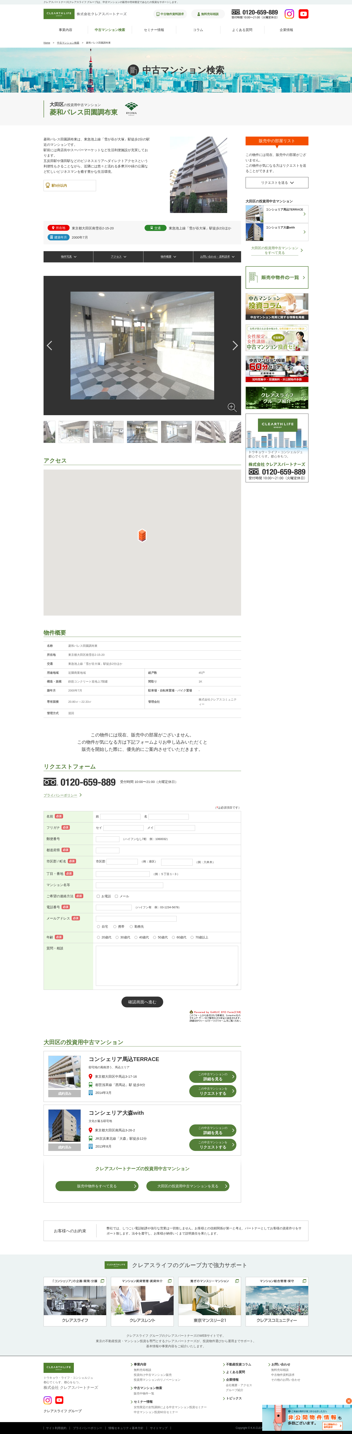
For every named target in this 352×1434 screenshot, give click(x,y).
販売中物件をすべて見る (97, 1186)
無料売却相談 (142, 1370)
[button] (142, 536)
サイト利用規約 (56, 1428)
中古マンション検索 (110, 30)
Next (233, 345)
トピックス (234, 1398)
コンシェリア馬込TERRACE (124, 1059)
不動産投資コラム (238, 1364)
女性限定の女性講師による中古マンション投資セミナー (170, 1407)
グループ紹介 (234, 1390)
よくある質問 (242, 30)
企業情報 (286, 30)
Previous (51, 345)
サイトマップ (158, 1428)
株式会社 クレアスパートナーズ (71, 1383)
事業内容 (65, 30)
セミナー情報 (154, 30)
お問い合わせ (280, 1364)
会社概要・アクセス (239, 1385)
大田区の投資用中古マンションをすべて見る (274, 250)
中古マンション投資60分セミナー (156, 1412)
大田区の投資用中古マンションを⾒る (187, 1186)
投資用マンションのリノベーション (157, 1379)
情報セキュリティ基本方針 (125, 1428)
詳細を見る (212, 1077)
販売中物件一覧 (144, 1393)
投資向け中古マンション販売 (153, 1374)
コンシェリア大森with (116, 1113)
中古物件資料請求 (283, 1374)
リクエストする (212, 1091)
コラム (198, 30)
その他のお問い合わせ (285, 1379)
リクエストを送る (274, 182)
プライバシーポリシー (60, 795)
